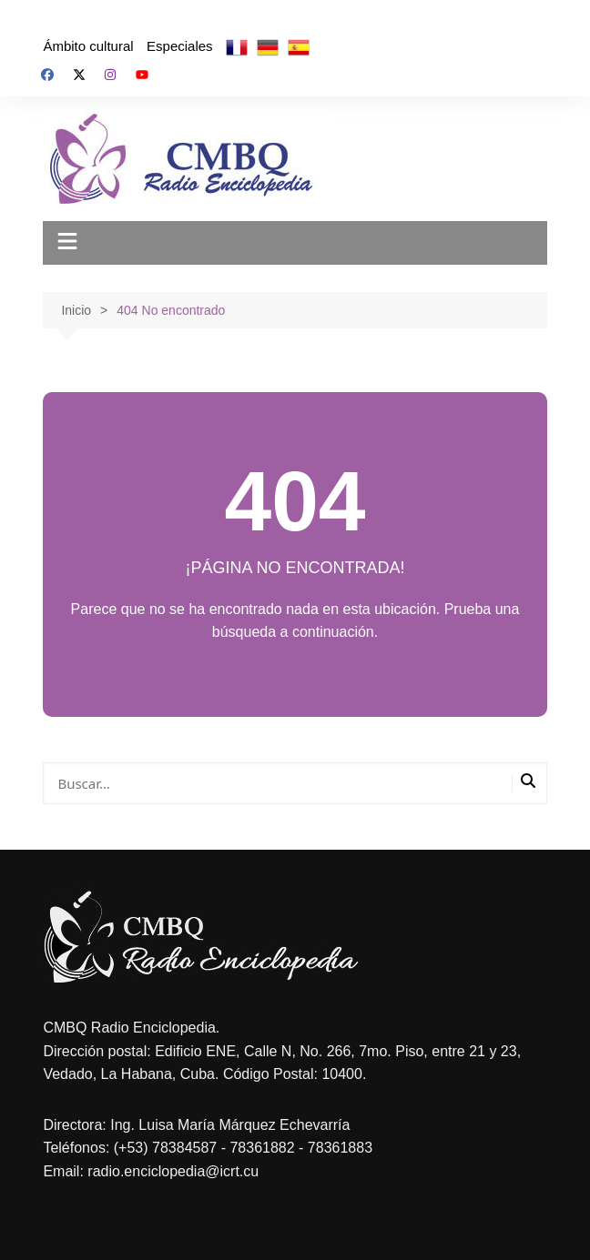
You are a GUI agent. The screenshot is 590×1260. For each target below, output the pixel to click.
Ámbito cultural (88, 46)
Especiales (180, 46)
